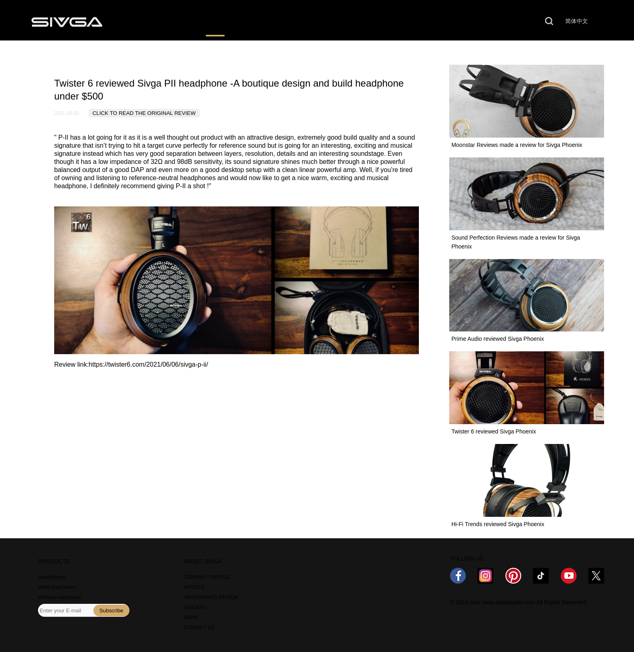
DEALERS (195, 607)
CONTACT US (474, 21)
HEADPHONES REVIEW (211, 597)
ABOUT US (406, 21)
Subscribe (111, 610)
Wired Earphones (57, 587)
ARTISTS (194, 587)
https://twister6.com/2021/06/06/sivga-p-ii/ (148, 364)
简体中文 (576, 21)
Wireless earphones (59, 597)
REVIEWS (215, 21)
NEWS (349, 21)
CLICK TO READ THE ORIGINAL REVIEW (144, 113)
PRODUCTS (152, 21)
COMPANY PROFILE (207, 577)
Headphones (52, 577)
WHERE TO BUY (284, 21)
